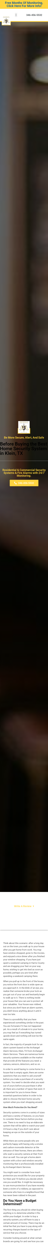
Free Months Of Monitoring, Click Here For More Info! (24, 4)
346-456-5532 (34, 15)
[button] (16, 15)
